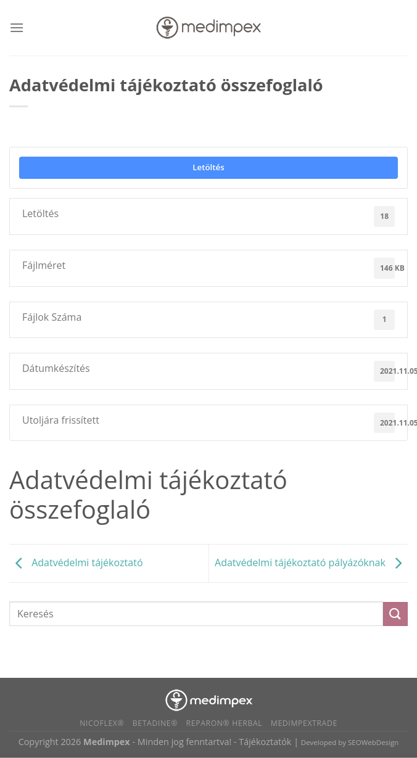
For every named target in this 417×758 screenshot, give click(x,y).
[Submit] (395, 614)
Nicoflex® (102, 723)
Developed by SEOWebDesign (350, 742)
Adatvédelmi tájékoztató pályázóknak (311, 562)
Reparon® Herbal (224, 723)
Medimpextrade (304, 723)
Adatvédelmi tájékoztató (76, 562)
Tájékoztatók (265, 742)
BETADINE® (155, 723)
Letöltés (208, 167)
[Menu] (16, 27)
